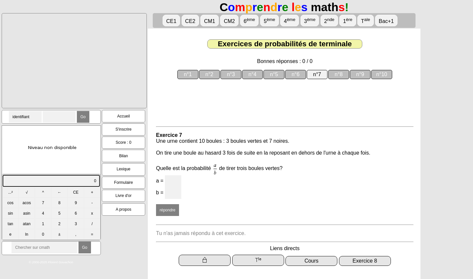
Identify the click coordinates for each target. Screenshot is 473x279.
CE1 (171, 21)
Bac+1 (386, 21)
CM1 (209, 21)
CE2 (190, 21)
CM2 (229, 21)
